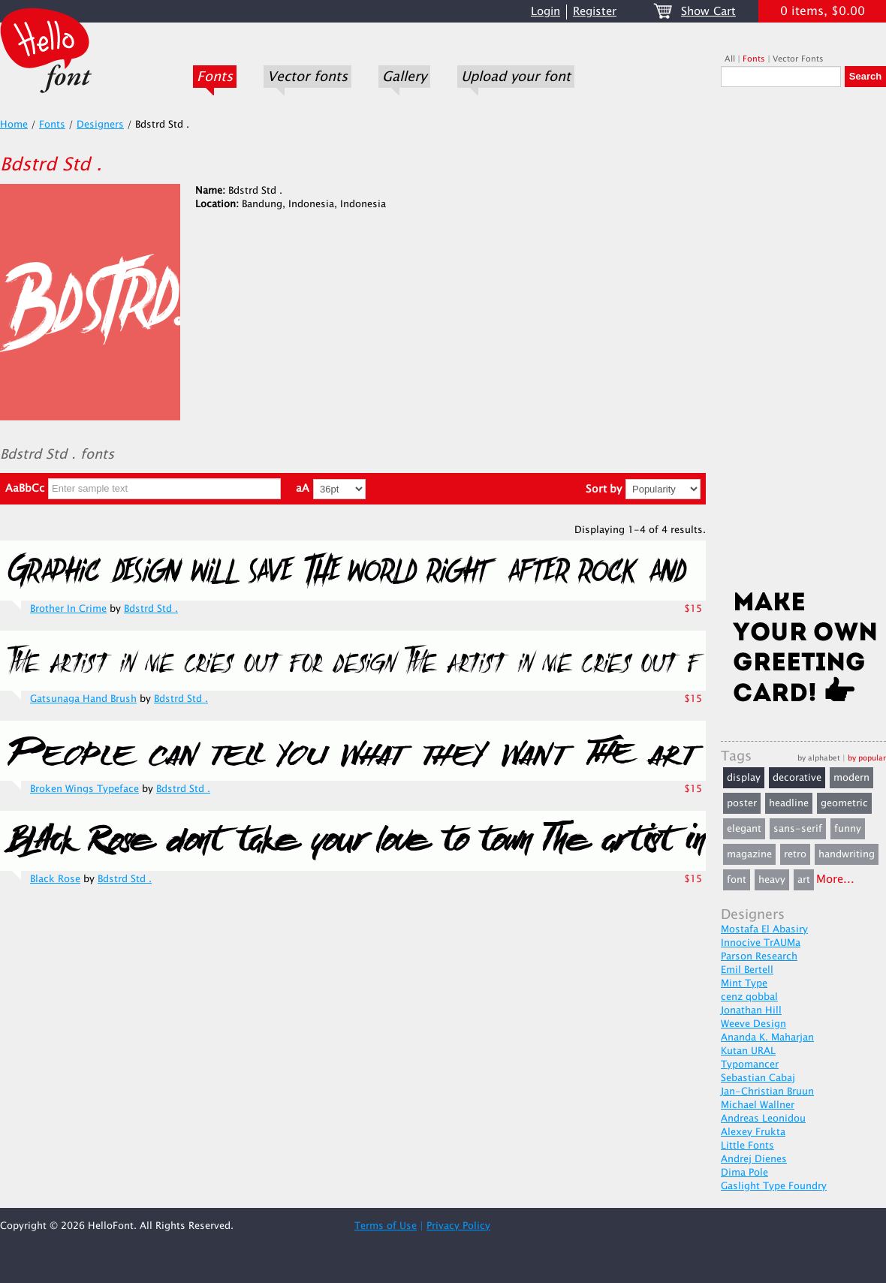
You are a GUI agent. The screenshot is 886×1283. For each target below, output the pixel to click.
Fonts (215, 76)
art (803, 879)
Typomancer (750, 1064)
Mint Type (744, 983)
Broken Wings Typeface (84, 789)
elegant (744, 828)
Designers (100, 124)
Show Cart (708, 11)
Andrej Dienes (754, 1159)
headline (789, 803)
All (730, 59)
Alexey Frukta (753, 1132)
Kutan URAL (748, 1051)
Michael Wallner (757, 1105)
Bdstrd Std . (151, 608)
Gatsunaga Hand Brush (83, 698)
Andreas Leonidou (763, 1118)
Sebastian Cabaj (758, 1078)
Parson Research (759, 956)
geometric (844, 803)
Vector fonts (307, 76)
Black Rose (55, 879)
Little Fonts (747, 1145)
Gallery (404, 76)
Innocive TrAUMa (760, 942)
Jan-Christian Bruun (767, 1091)
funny (847, 828)
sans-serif (797, 828)
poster (742, 803)
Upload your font (516, 76)
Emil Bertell (747, 969)
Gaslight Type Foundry (774, 1186)
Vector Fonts (798, 59)
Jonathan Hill (751, 1010)
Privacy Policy (458, 1225)
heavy (771, 879)
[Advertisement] (803, 343)
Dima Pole (744, 1172)
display (744, 777)
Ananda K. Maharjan (767, 1037)
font (736, 879)
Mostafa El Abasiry (764, 929)
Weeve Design (753, 1024)
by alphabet (818, 757)
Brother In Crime (68, 608)
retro (795, 854)
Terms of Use (385, 1225)
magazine (749, 854)
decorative (797, 777)
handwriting (846, 854)
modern (851, 777)
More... (835, 879)
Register (594, 11)
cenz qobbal (749, 996)
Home (14, 124)
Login (545, 11)
